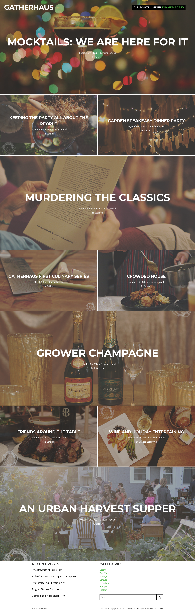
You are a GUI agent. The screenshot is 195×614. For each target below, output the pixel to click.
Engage (99, 212)
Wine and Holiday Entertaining (146, 431)
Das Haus (104, 573)
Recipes (99, 57)
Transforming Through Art (48, 583)
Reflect (103, 589)
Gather (50, 133)
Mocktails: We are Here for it (97, 42)
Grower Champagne (98, 353)
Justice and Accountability (48, 595)
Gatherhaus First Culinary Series (48, 276)
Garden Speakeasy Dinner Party (146, 120)
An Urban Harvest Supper (97, 509)
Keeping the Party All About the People (48, 121)
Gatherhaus (28, 7)
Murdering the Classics (97, 197)
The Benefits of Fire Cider (47, 570)
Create (103, 569)
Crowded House (146, 276)
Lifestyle (99, 368)
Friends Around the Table (48, 431)
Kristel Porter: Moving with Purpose (54, 576)
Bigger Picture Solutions (47, 589)
